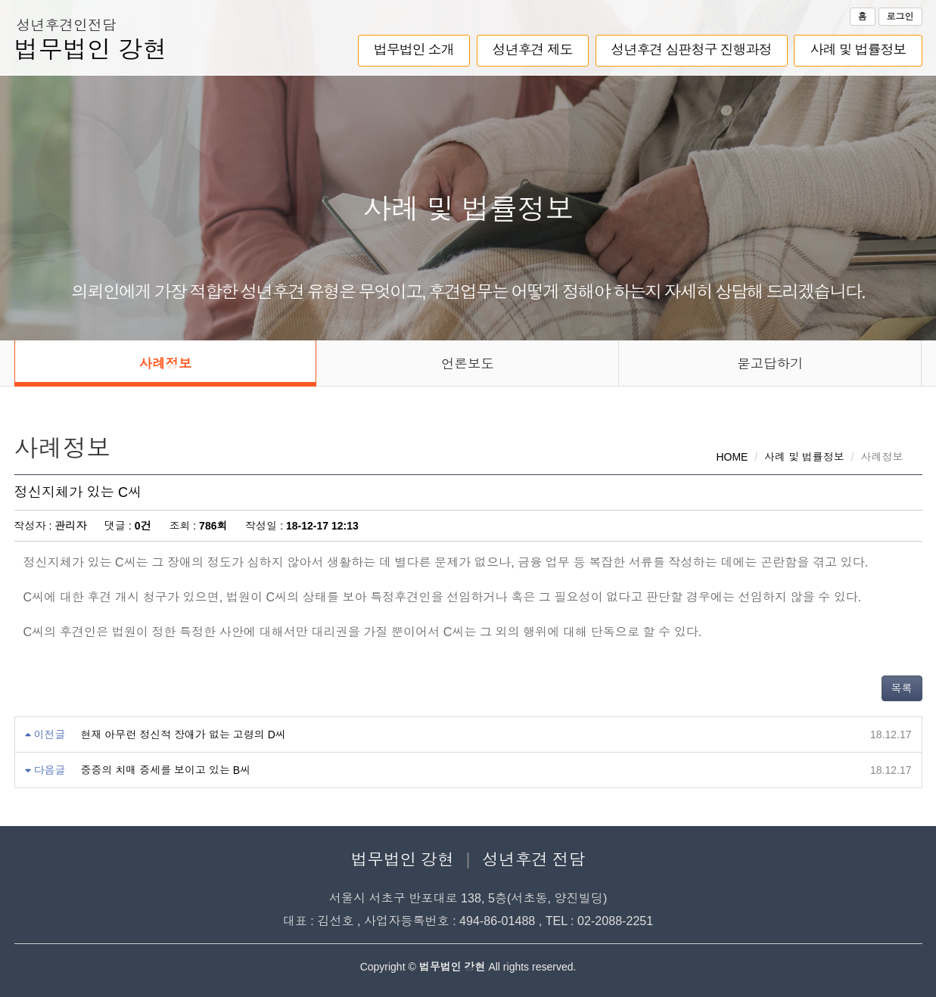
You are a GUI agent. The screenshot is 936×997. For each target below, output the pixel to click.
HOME (732, 457)
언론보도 (467, 363)
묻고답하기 (770, 363)
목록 (902, 688)
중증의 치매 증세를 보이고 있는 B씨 (165, 770)
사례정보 (164, 363)
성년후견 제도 (533, 49)
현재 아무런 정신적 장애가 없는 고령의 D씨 (182, 734)
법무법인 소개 (414, 49)
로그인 (900, 16)
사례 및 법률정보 (858, 49)
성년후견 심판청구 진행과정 (691, 49)
